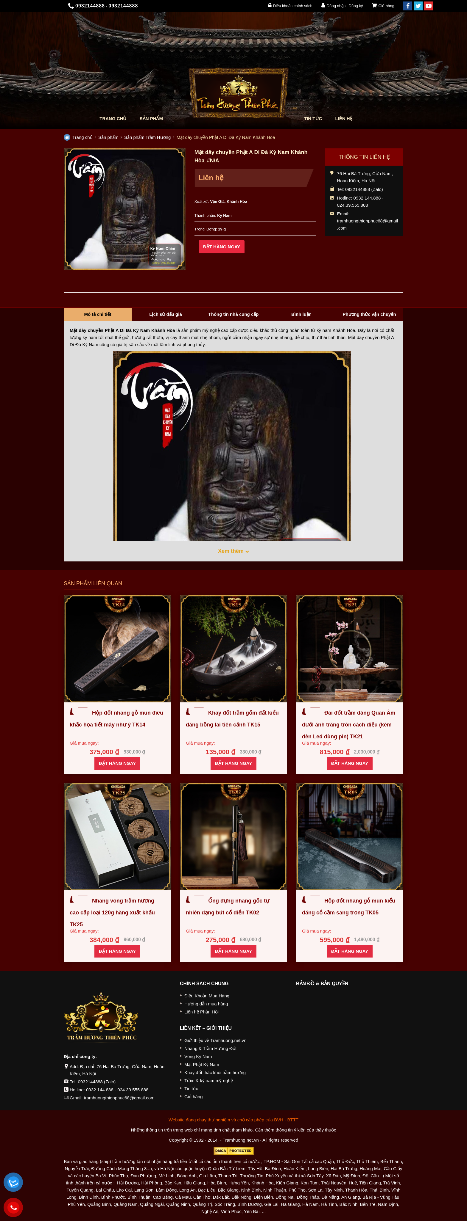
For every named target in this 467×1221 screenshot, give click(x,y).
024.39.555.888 (132, 1089)
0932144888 (90, 1081)
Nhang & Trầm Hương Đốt (210, 1048)
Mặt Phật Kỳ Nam (201, 1064)
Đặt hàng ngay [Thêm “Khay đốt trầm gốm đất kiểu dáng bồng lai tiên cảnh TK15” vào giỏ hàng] (233, 763)
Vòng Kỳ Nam (198, 1056)
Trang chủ (112, 118)
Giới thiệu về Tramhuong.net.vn (215, 1040)
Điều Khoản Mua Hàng (206, 995)
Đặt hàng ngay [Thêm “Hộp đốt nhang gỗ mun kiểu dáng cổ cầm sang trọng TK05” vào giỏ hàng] (349, 951)
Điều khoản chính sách (290, 5)
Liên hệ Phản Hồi (201, 1011)
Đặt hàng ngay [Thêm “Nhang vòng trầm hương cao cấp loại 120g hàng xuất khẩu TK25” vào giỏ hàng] (117, 951)
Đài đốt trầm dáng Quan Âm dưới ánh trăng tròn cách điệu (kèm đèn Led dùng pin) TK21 (348, 725)
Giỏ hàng (383, 5)
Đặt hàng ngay (221, 246)
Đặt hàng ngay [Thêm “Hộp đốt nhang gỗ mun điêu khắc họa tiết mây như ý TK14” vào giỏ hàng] (117, 763)
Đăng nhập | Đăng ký (342, 5)
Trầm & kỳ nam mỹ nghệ (208, 1080)
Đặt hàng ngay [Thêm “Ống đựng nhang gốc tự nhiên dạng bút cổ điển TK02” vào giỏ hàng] (233, 951)
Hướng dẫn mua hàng (206, 1003)
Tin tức (313, 118)
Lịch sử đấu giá (165, 314)
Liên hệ (343, 118)
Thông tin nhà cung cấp (233, 314)
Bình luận (301, 314)
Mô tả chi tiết (97, 314)
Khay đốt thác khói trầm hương (215, 1072)
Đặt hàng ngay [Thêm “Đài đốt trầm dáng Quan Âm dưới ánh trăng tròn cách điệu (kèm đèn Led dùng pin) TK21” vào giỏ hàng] (349, 763)
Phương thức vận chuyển (369, 314)
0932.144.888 (99, 1089)
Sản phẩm (151, 118)
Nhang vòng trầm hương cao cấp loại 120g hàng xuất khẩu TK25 (112, 912)
